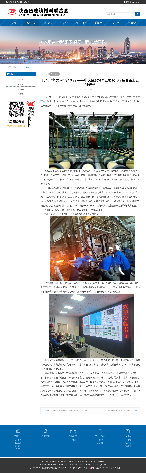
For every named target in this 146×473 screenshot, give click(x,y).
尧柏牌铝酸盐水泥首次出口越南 (119, 411)
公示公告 (100, 443)
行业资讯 (21, 89)
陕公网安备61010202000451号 (101, 468)
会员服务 (98, 23)
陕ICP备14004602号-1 (80, 468)
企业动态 (25, 67)
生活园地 (21, 84)
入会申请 (128, 440)
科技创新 (64, 23)
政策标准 (48, 23)
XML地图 (116, 468)
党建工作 (100, 440)
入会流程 (128, 443)
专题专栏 (115, 23)
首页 (14, 23)
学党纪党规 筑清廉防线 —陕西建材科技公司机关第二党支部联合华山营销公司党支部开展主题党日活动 (87, 411)
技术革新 (73, 440)
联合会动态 (81, 23)
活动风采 (21, 94)
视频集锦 (132, 23)
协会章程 (128, 446)
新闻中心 (31, 23)
